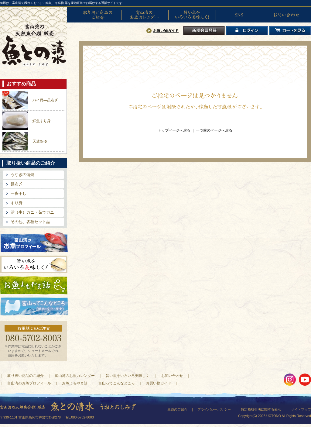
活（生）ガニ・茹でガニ (32, 212)
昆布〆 (16, 184)
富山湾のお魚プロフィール (34, 242)
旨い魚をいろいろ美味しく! (192, 14)
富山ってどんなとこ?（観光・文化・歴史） (34, 307)
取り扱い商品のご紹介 (97, 14)
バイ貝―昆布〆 (45, 100)
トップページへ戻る (174, 130)
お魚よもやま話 (34, 285)
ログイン (247, 30)
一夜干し (18, 193)
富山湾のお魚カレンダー (145, 14)
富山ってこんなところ (116, 383)
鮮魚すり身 (41, 121)
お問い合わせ (286, 14)
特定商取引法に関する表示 (261, 409)
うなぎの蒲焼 (22, 174)
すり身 (16, 203)
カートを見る (290, 30)
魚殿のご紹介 (177, 409)
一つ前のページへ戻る (214, 130)
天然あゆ (39, 141)
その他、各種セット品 (30, 221)
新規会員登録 (204, 30)
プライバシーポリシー (214, 409)
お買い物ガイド (166, 31)
